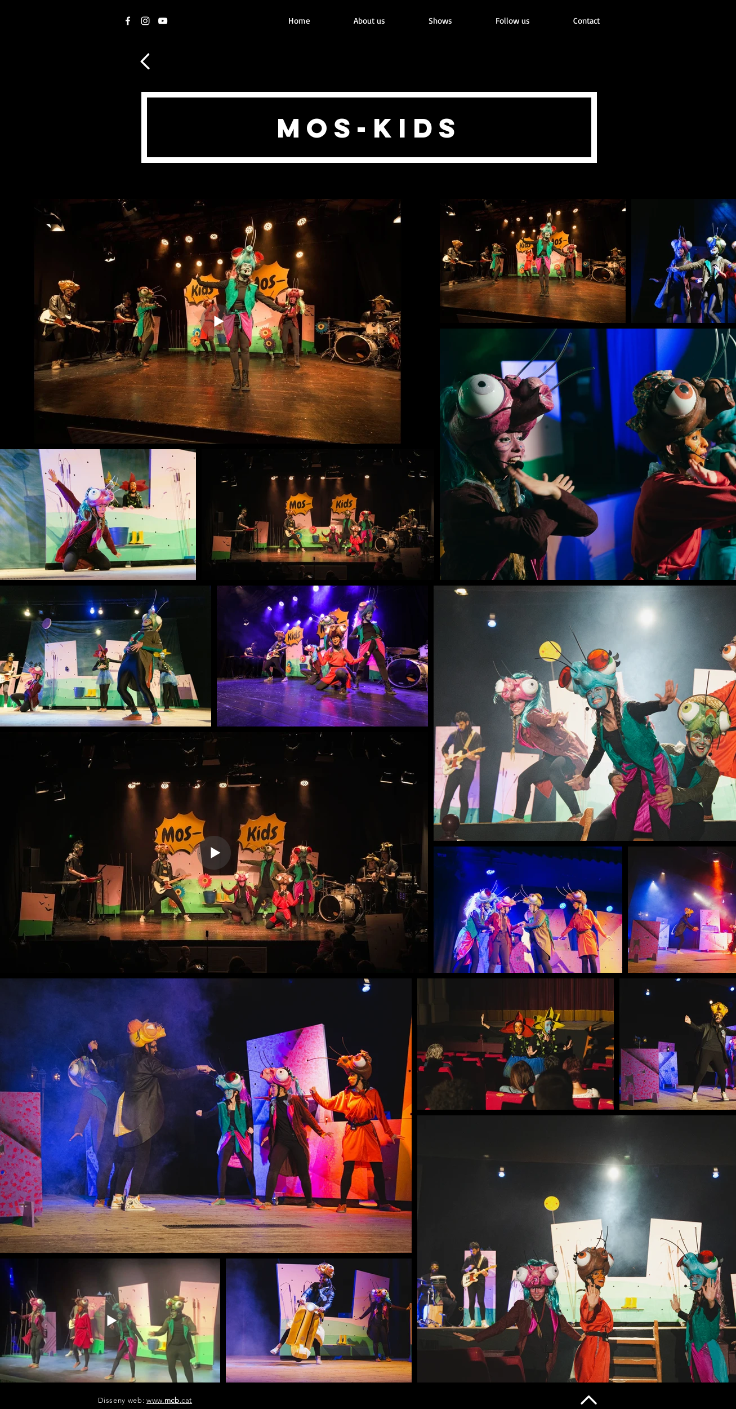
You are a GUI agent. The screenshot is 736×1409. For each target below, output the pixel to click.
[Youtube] (162, 20)
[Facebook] (127, 20)
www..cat (169, 1400)
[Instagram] (145, 20)
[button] (440, 21)
